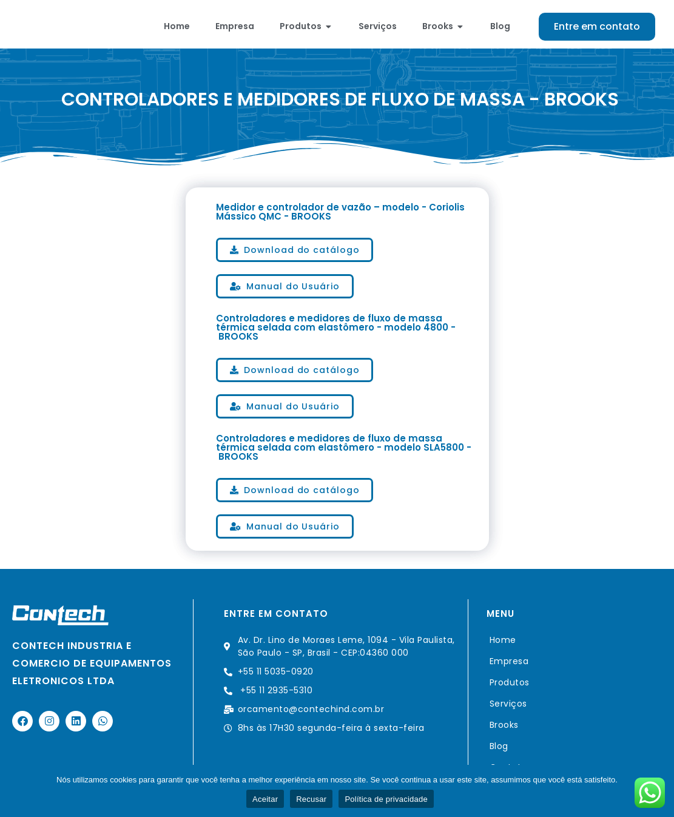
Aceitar (265, 799)
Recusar (311, 799)
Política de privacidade (386, 799)
